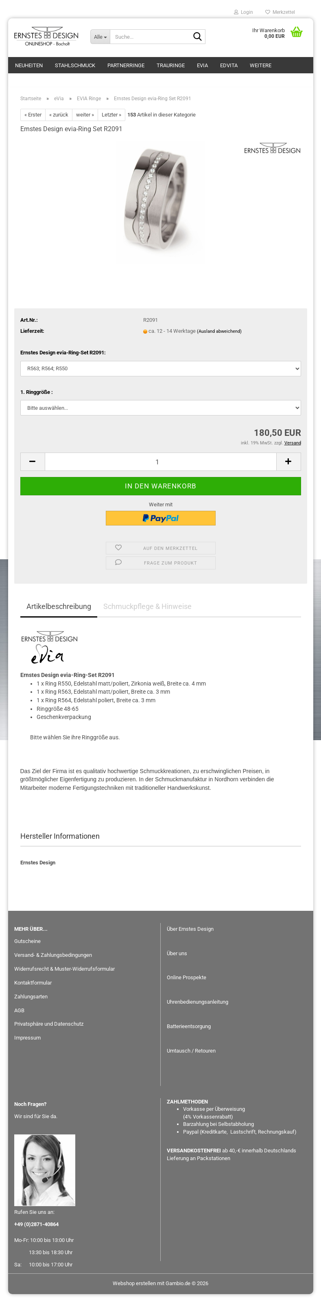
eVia (202, 65)
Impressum (27, 1043)
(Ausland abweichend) (219, 336)
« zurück (58, 119)
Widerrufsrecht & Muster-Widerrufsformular (64, 974)
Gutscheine (27, 946)
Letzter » (111, 119)
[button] (32, 466)
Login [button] (243, 12)
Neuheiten (29, 65)
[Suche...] (100, 36)
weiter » (85, 119)
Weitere (260, 65)
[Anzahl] (161, 466)
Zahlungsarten (31, 1001)
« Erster (32, 119)
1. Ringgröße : (36, 397)
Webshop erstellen (134, 1288)
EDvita (229, 65)
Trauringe (171, 65)
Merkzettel (280, 12)
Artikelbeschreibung (58, 611)
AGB (19, 1015)
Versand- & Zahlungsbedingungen (53, 960)
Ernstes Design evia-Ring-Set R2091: (63, 357)
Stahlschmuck (75, 65)
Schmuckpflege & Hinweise (147, 611)
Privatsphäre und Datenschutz (48, 1029)
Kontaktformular (33, 988)
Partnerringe (125, 65)
